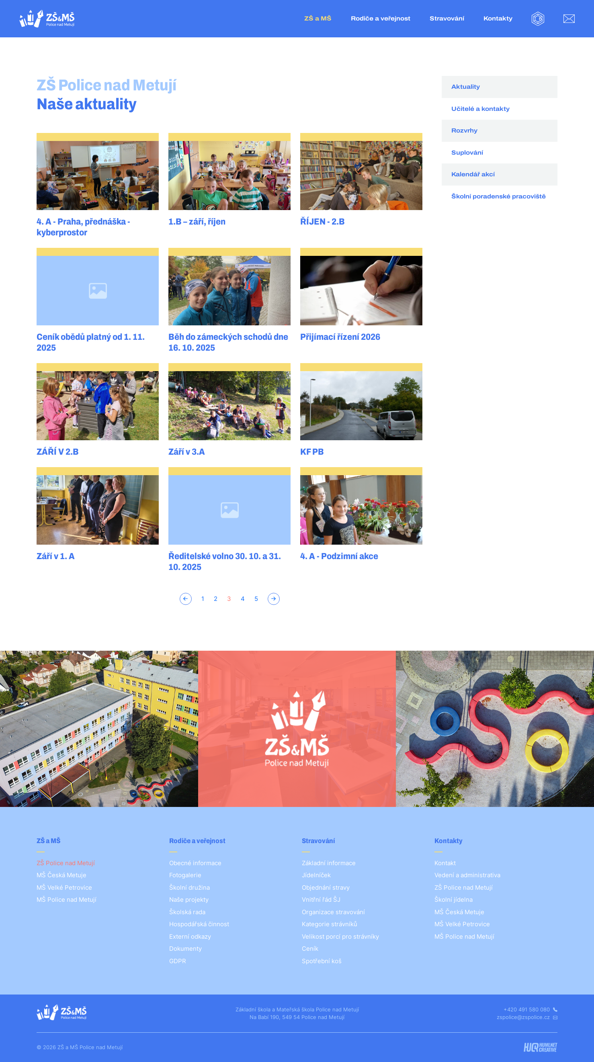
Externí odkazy (190, 936)
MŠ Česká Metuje (61, 875)
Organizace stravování (333, 912)
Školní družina (189, 887)
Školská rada (187, 912)
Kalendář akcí (473, 174)
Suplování (467, 152)
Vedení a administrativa (467, 875)
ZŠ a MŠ (318, 18)
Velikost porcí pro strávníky (340, 936)
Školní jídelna (453, 899)
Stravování (447, 18)
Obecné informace (195, 863)
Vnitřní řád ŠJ (321, 899)
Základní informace (329, 863)
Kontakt (445, 863)
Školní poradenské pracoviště (498, 196)
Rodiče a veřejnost (380, 18)
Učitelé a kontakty (480, 109)
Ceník (310, 948)
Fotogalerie (185, 875)
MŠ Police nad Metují (66, 899)
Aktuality (465, 87)
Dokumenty (185, 948)
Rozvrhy (464, 130)
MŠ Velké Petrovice (64, 887)
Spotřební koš (322, 961)
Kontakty (497, 18)
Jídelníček (316, 875)
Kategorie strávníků (329, 924)
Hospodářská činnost (199, 924)
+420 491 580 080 (530, 1009)
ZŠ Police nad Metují (66, 863)
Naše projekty (189, 899)
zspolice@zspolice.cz (527, 1017)
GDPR (177, 961)
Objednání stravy (326, 887)
